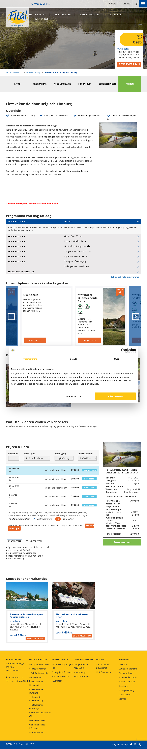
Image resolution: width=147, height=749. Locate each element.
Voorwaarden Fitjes (128, 677)
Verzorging (60, 453)
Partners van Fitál (127, 681)
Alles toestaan (115, 396)
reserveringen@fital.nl (20, 681)
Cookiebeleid (124, 694)
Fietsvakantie (18, 72)
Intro (17, 84)
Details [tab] (73, 358)
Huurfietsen (57, 680)
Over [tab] (116, 358)
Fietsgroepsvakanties (39, 664)
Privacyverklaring (126, 690)
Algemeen (124, 659)
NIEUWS (100, 659)
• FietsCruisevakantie (39, 673)
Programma (40, 84)
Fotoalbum (84, 84)
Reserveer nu (129, 64)
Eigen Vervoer (63, 14)
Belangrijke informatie (62, 672)
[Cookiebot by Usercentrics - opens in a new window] (123, 350)
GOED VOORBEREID (83, 659)
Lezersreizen (116, 14)
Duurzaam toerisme (128, 668)
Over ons (123, 664)
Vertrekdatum (85, 453)
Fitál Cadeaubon (103, 672)
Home (8, 72)
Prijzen (130, 84)
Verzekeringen (80, 672)
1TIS (32, 744)
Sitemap (122, 698)
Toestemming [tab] (30, 358)
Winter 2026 (41, 19)
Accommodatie (62, 84)
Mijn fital (126, 3)
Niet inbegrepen (33, 541)
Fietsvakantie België (33, 72)
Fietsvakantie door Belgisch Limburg (60, 72)
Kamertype (29, 453)
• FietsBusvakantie (37, 668)
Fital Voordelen (126, 673)
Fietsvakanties (37, 14)
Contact (113, 3)
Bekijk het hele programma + (126, 277)
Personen (13, 453)
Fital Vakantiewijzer (60, 676)
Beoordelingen (107, 84)
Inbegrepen (14, 541)
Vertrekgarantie (36, 732)
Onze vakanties (38, 659)
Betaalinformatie (82, 676)
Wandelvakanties (89, 14)
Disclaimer (123, 686)
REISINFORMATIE (60, 659)
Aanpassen (73, 396)
